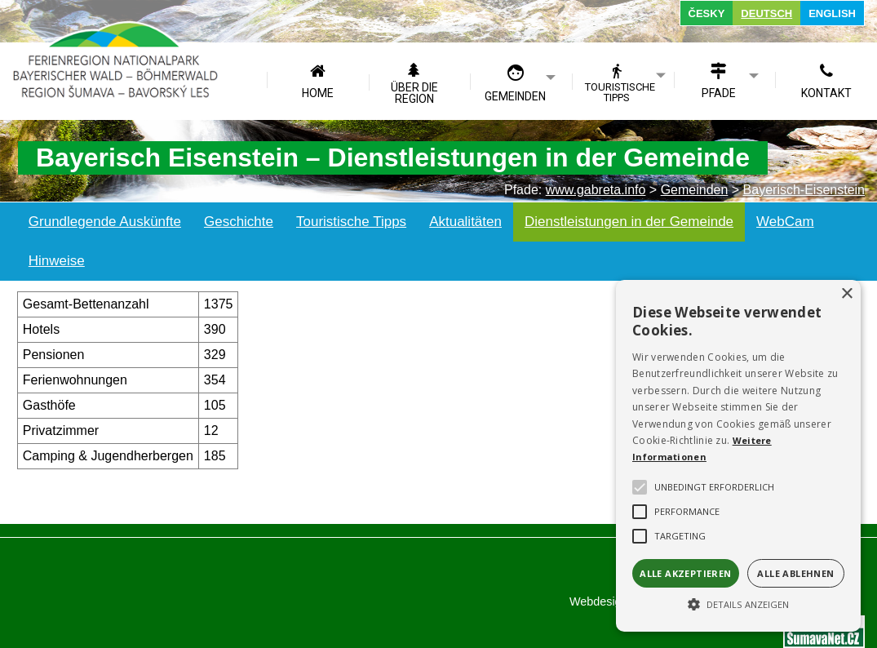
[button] (738, 603)
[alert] (738, 456)
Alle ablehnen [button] (795, 573)
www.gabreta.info (596, 190)
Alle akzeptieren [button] (685, 573)
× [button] (846, 294)
